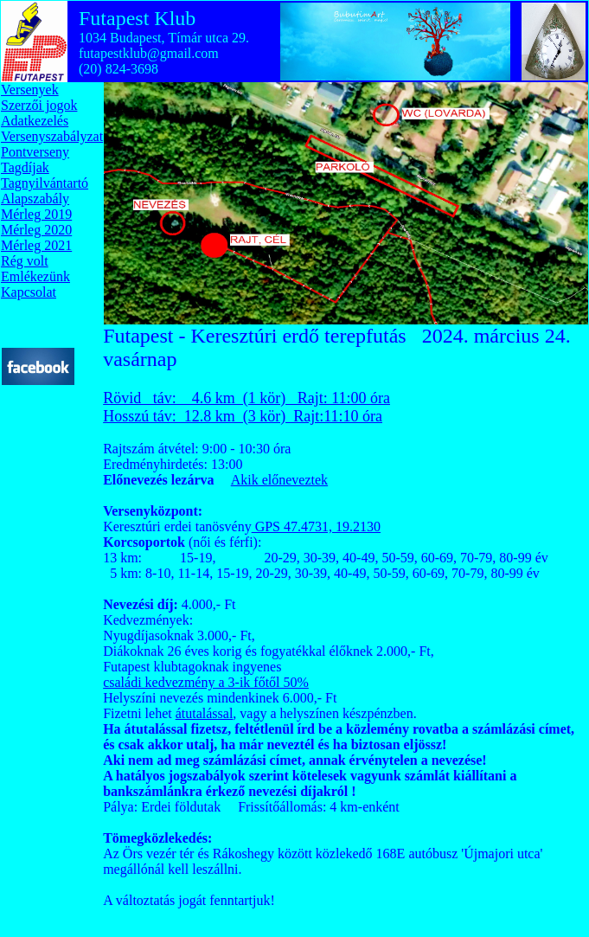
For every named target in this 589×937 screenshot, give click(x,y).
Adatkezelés (34, 120)
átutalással (205, 713)
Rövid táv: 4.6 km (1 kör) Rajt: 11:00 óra (246, 398)
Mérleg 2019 (36, 214)
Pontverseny (35, 151)
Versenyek (30, 89)
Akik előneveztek (279, 479)
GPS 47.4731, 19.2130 (316, 526)
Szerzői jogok (39, 105)
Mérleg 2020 (36, 229)
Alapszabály (35, 198)
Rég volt (24, 261)
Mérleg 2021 (36, 245)
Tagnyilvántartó (44, 183)
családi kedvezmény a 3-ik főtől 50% (206, 682)
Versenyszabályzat (52, 136)
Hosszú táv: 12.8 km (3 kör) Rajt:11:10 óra (242, 416)
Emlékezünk (35, 276)
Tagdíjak (25, 167)
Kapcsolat (28, 292)
